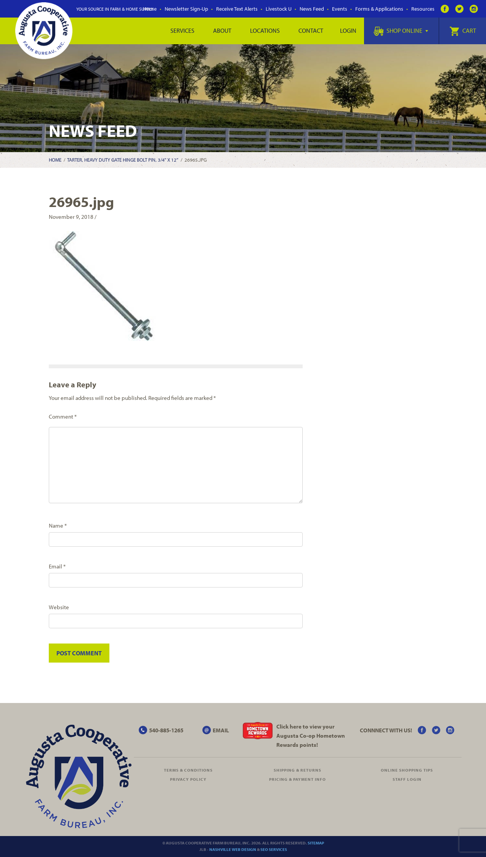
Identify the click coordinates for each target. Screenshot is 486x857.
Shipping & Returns (297, 770)
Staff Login (407, 779)
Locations (265, 30)
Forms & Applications (379, 8)
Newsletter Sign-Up (186, 8)
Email (57, 566)
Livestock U (279, 8)
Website (59, 607)
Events (339, 8)
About (222, 30)
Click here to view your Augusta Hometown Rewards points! (310, 735)
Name (58, 525)
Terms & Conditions (188, 770)
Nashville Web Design (232, 849)
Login (348, 30)
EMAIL (221, 730)
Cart (462, 30)
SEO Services (273, 849)
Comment (63, 416)
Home (55, 160)
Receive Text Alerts (237, 8)
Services (182, 30)
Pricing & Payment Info (297, 779)
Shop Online (401, 30)
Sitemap (316, 843)
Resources (423, 8)
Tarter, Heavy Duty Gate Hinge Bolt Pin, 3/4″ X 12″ (122, 160)
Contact (310, 30)
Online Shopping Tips (407, 770)
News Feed (312, 8)
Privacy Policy (188, 779)
